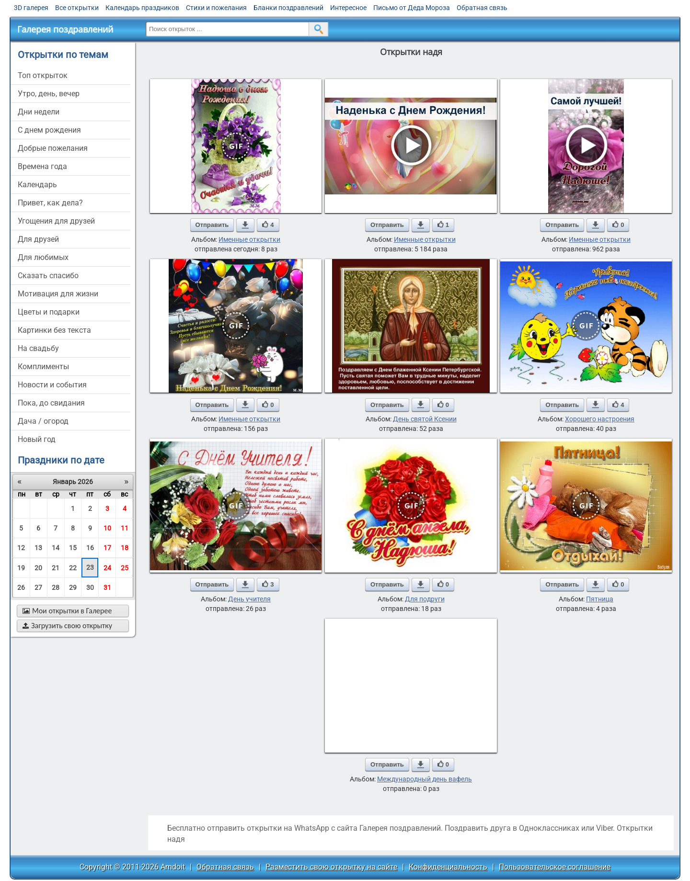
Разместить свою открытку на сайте (331, 866)
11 (124, 528)
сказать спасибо (48, 275)
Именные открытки (249, 239)
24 (107, 568)
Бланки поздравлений (288, 7)
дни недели (38, 111)
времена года (42, 166)
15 (73, 548)
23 (90, 567)
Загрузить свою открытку (67, 625)
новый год (37, 439)
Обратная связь (482, 7)
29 (73, 587)
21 (55, 568)
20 (38, 568)
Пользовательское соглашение (554, 866)
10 (107, 528)
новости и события (52, 384)
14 (55, 548)
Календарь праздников (142, 7)
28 (55, 587)
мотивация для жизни (58, 293)
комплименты (43, 366)
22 (73, 568)
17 (107, 548)
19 (21, 568)
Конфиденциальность (448, 866)
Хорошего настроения (599, 419)
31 (107, 587)
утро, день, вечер (49, 93)
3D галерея (31, 7)
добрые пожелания (53, 148)
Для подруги (425, 599)
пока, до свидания (51, 402)
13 (38, 548)
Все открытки (77, 7)
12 (21, 548)
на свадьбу (38, 348)
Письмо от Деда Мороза (411, 7)
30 (90, 587)
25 (124, 568)
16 (90, 548)
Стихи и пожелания (216, 7)
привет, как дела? (50, 202)
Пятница (599, 599)
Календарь (37, 184)
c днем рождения (49, 130)
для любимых (43, 257)
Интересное (348, 7)
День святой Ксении (425, 419)
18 (124, 548)
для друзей (38, 239)
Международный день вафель (424, 779)
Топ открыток (43, 75)
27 (38, 587)
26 (21, 587)
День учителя (249, 599)
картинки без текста (54, 330)
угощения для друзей (56, 221)
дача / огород (43, 421)
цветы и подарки (49, 311)
